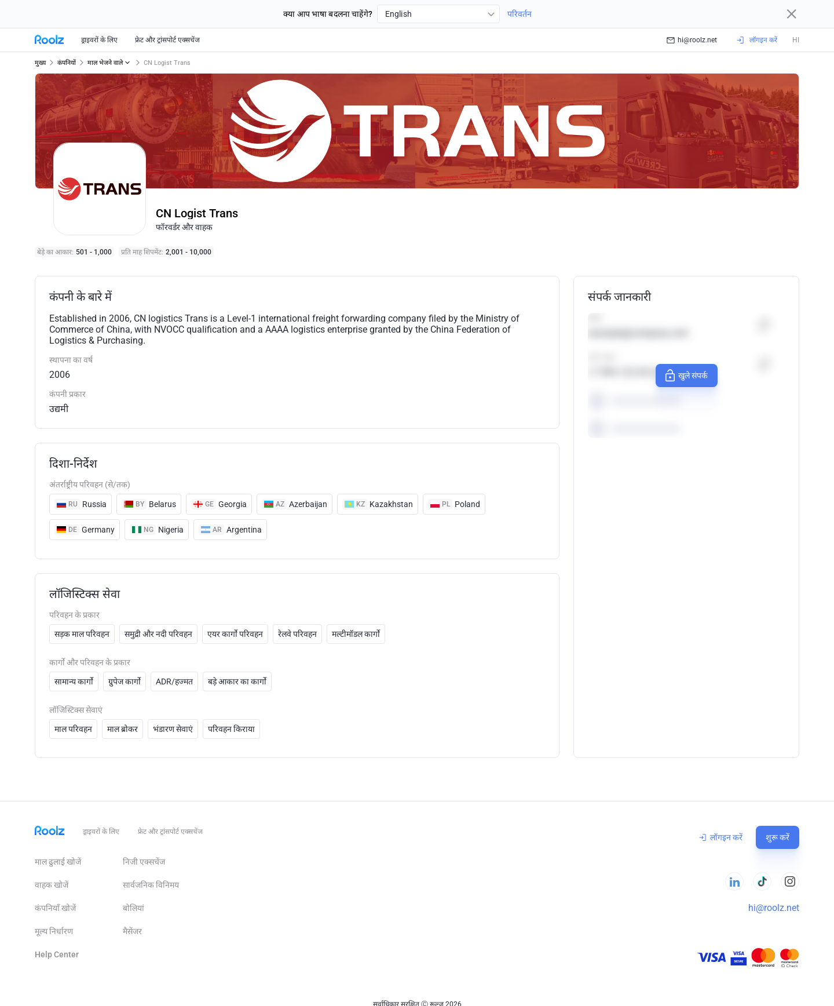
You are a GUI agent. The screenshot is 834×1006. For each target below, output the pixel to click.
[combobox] (438, 14)
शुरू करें (777, 837)
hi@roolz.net (692, 40)
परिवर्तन (519, 14)
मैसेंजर (132, 931)
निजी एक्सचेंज (144, 861)
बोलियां (133, 908)
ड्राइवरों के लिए (99, 40)
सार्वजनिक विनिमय (151, 885)
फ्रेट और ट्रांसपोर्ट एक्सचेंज (167, 40)
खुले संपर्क (685, 375)
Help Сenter (57, 954)
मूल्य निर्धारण (54, 931)
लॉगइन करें (720, 837)
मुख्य (40, 63)
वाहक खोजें (51, 885)
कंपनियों (66, 63)
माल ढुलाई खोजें (58, 861)
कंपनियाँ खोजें (55, 908)
